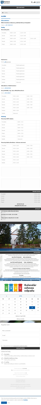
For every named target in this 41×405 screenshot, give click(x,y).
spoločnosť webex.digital (20, 387)
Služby (6, 12)
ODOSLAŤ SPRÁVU (20, 348)
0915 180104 (7, 93)
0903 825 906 (8, 88)
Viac (9, 402)
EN (39, 2)
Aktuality (37, 209)
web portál (28, 384)
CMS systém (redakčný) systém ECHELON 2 (18, 384)
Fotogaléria (37, 252)
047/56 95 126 (20, 204)
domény (21, 386)
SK (37, 2)
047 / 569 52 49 (9, 25)
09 (5, 62)
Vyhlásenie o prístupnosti (17, 374)
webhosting (12, 386)
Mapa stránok (17, 373)
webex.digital (22, 381)
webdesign (18, 381)
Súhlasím (4, 402)
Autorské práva (25, 374)
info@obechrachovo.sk (20, 205)
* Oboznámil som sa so (14, 345)
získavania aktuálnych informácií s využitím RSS (20, 370)
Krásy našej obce (35, 223)
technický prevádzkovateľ (20, 380)
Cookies (25, 400)
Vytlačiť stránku (23, 373)
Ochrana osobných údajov (20, 376)
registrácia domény (27, 386)
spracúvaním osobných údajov (20, 345)
